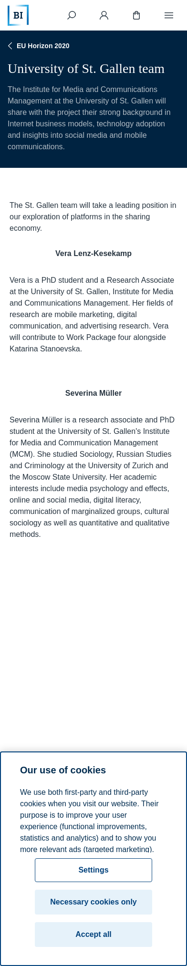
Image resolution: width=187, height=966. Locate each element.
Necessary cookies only (93, 902)
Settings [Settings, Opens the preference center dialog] (93, 870)
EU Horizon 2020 (37, 46)
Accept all (93, 934)
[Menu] (168, 15)
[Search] (71, 15)
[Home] (18, 15)
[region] (93, 858)
